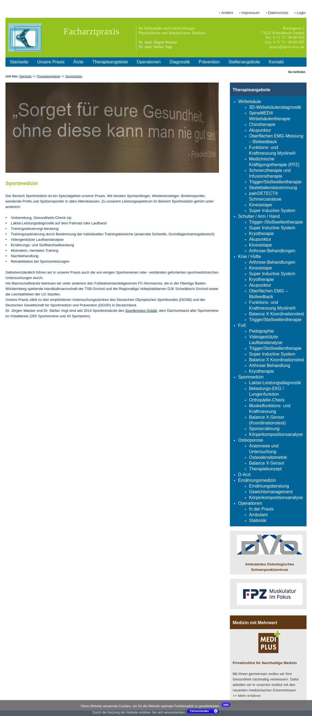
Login (301, 13)
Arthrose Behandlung (269, 365)
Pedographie (261, 331)
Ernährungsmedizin (257, 480)
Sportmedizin (73, 76)
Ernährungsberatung (269, 486)
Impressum (250, 13)
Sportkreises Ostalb (141, 311)
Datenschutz (278, 13)
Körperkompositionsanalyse (276, 434)
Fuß (242, 325)
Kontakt (276, 62)
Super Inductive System (272, 210)
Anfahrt (227, 13)
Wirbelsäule (249, 101)
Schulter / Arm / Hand (259, 216)
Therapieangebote (110, 62)
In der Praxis (261, 509)
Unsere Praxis (51, 62)
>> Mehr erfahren (247, 696)
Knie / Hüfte (249, 256)
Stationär (258, 520)
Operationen (149, 62)
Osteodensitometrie (268, 457)
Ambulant (258, 514)
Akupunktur (260, 130)
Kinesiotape (260, 205)
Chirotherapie (262, 124)
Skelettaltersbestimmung (273, 187)
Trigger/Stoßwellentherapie (275, 182)
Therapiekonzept (265, 468)
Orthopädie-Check (267, 400)
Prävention (209, 62)
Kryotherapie (261, 233)
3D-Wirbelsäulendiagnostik (275, 107)
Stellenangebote (244, 62)
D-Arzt (244, 474)
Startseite (19, 62)
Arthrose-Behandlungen (272, 250)
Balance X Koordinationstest (276, 314)
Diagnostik (179, 62)
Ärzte (78, 62)
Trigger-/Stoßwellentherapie (276, 222)
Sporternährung (264, 428)
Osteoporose (250, 440)
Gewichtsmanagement (271, 491)
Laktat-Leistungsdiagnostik (275, 382)
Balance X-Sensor (266, 463)
